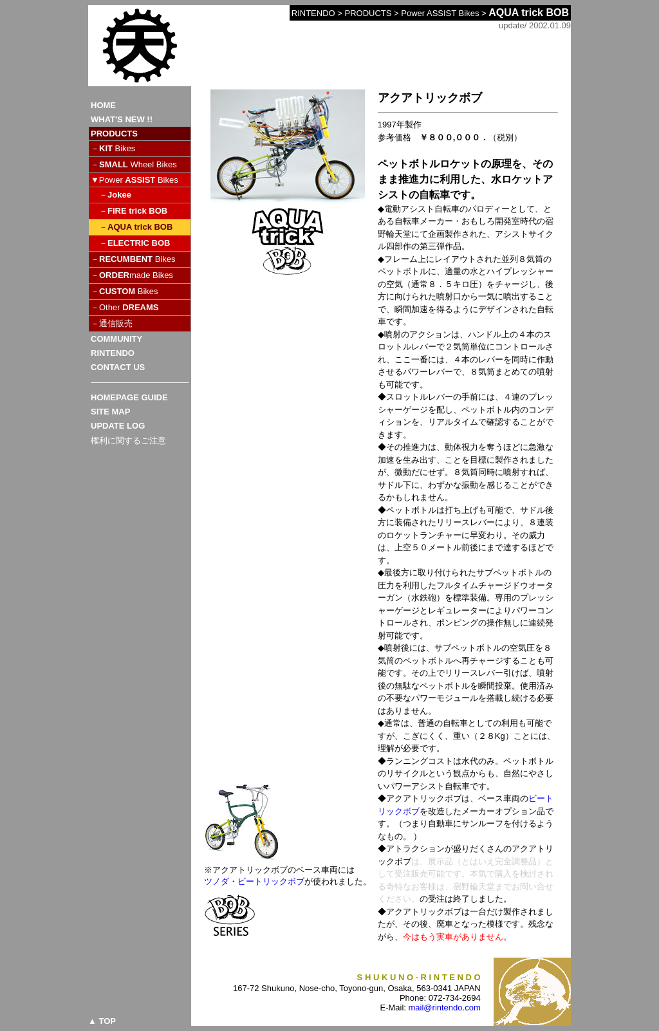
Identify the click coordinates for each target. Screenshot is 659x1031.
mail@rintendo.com (445, 1007)
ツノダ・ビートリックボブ (254, 881)
